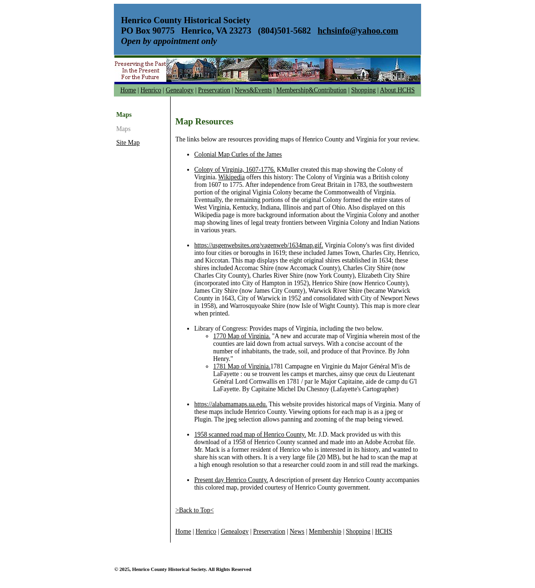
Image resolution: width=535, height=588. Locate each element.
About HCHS (397, 90)
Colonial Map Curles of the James (238, 154)
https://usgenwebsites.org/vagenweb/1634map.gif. (258, 245)
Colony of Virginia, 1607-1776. (234, 169)
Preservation (214, 90)
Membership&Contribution (311, 90)
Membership (325, 531)
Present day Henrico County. (231, 479)
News (297, 531)
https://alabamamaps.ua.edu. (230, 404)
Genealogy (180, 90)
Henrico (150, 90)
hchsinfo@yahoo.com (358, 30)
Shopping (363, 90)
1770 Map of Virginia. (241, 336)
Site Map (127, 142)
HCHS (383, 531)
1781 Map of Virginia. (241, 366)
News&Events (253, 90)
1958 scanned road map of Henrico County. (250, 434)
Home (128, 90)
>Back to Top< (194, 510)
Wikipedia (231, 177)
